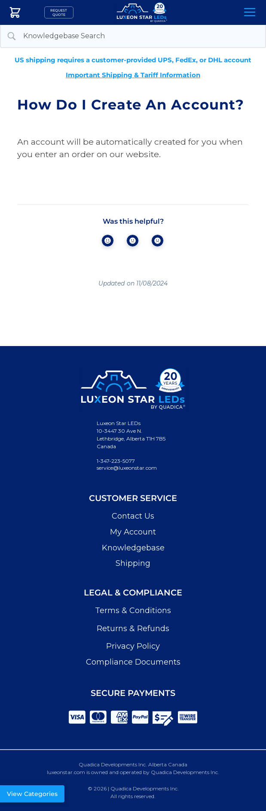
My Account (133, 532)
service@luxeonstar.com (127, 468)
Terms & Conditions (133, 610)
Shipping (133, 563)
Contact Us (133, 516)
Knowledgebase (133, 548)
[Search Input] (140, 36)
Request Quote (58, 12)
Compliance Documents (133, 662)
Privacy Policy (133, 646)
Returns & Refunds (133, 628)
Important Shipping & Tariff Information (133, 75)
